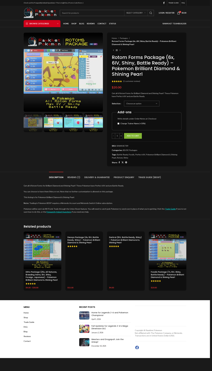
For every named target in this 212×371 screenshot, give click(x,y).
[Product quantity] (117, 136)
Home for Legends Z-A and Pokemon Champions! (109, 314)
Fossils (131, 154)
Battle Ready (122, 154)
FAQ (25, 327)
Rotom (120, 158)
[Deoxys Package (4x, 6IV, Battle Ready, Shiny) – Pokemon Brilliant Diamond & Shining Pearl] (84, 233)
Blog (25, 331)
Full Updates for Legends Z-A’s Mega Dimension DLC (109, 327)
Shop (26, 317)
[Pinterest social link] (126, 162)
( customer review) (131, 81)
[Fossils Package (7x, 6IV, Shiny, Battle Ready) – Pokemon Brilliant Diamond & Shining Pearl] (167, 250)
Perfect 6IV (140, 154)
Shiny (126, 158)
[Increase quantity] (121, 136)
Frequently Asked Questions (44, 3)
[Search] (107, 13)
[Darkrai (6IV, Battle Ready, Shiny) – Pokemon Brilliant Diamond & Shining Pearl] (126, 233)
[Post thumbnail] (84, 316)
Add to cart (133, 136)
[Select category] (136, 13)
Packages (124, 38)
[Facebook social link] (164, 3)
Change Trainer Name (133, 123)
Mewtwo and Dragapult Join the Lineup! (107, 340)
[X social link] (122, 162)
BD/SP (125, 150)
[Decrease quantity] (113, 136)
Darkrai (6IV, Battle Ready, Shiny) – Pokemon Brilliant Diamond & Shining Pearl (125, 240)
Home (114, 38)
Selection (116, 103)
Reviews (27, 336)
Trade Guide (170, 209)
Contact (27, 341)
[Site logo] (40, 12)
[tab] (56, 176)
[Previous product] (113, 50)
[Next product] (120, 50)
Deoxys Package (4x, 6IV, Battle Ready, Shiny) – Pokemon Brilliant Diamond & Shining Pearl (83, 240)
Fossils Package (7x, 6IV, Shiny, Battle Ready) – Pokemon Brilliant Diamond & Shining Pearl (167, 275)
